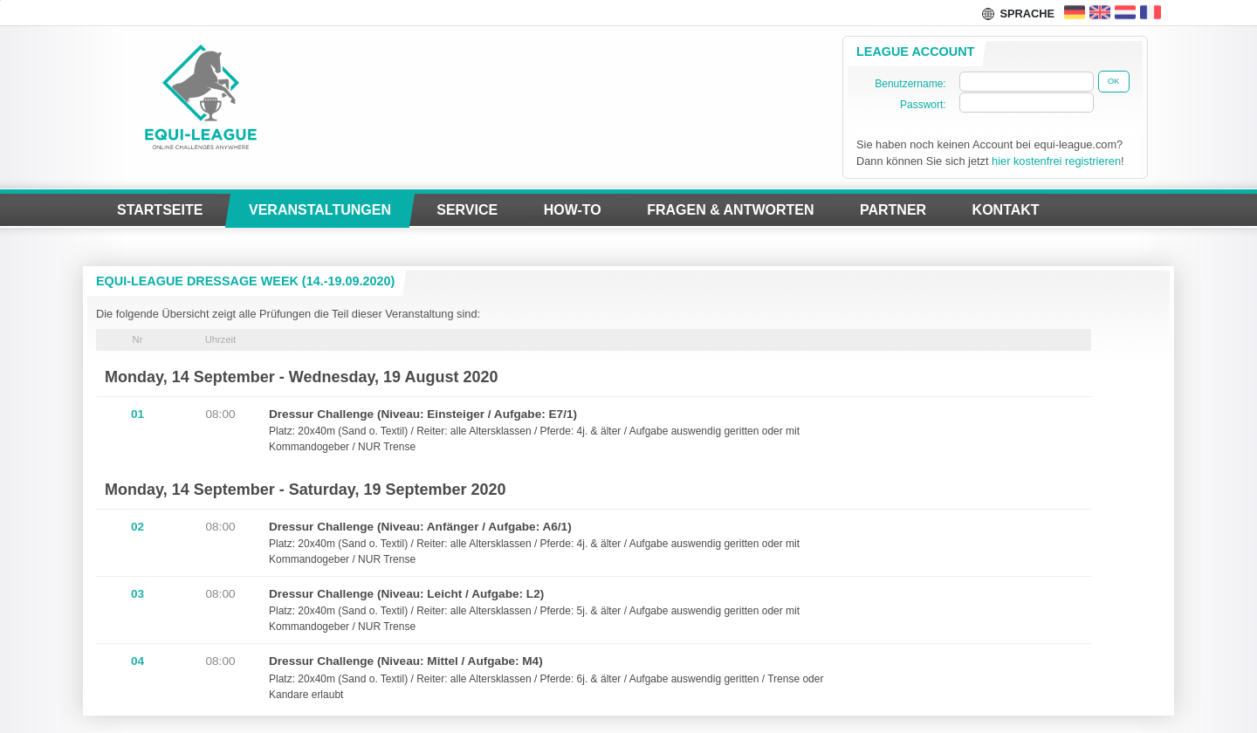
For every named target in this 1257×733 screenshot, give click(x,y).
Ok (1114, 81)
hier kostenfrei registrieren (1056, 161)
